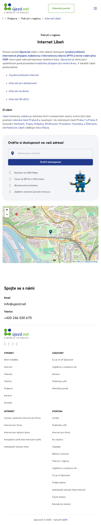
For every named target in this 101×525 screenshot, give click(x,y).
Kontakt (8, 402)
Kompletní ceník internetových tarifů (22, 439)
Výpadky (56, 446)
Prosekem (65, 123)
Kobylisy (39, 123)
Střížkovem (51, 123)
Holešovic (12, 127)
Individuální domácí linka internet (68, 489)
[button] (50, 231)
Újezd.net (25, 52)
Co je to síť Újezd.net (62, 359)
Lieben (25, 116)
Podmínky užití (59, 381)
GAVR (64, 519)
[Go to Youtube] (9, 344)
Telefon (8, 381)
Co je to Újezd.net (61, 475)
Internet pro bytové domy (17, 432)
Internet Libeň (53, 18)
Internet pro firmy (13, 425)
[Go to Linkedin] (5, 344)
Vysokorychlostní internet (24, 75)
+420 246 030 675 (18, 318)
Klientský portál (61, 8)
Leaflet (77, 262)
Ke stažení (57, 439)
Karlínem (19, 123)
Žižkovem (91, 123)
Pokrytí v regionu (31, 18)
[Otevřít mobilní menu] (95, 8)
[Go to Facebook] (12, 344)
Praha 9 (92, 120)
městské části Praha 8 (25, 120)
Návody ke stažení (61, 504)
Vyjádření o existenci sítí (64, 367)
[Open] (91, 153)
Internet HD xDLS (19, 99)
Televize (8, 374)
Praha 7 (81, 120)
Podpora (12, 18)
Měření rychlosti (60, 453)
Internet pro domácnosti (23, 83)
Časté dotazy (59, 496)
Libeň (6, 116)
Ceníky (55, 418)
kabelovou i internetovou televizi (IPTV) (50, 55)
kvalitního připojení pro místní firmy (56, 63)
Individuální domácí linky (16, 446)
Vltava (45, 127)
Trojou (29, 123)
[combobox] (52, 153)
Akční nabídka (11, 359)
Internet (8, 367)
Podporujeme (59, 482)
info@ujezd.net (15, 304)
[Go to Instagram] (16, 344)
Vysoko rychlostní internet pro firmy (22, 418)
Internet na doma (19, 91)
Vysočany (77, 123)
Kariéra (8, 395)
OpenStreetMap (91, 262)
